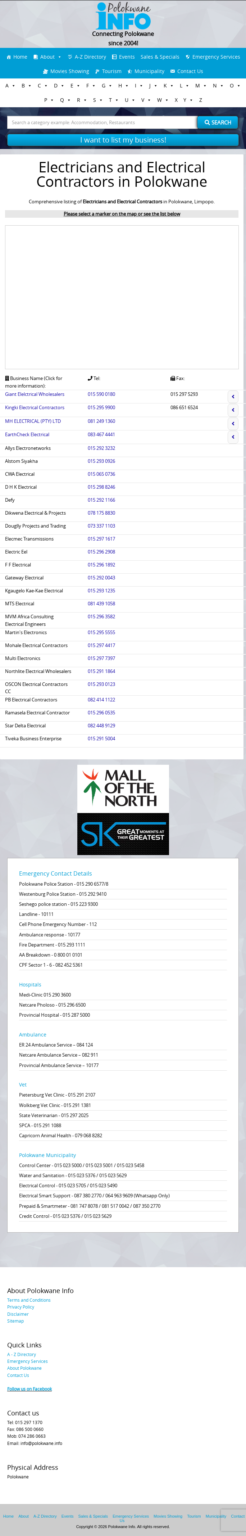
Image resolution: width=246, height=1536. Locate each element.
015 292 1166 (101, 500)
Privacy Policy (20, 1307)
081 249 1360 (101, 421)
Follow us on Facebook (29, 1389)
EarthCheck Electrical (27, 434)
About (47, 56)
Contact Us (190, 71)
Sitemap (15, 1321)
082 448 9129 (101, 725)
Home (20, 56)
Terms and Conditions (29, 1300)
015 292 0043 (101, 577)
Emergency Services (216, 56)
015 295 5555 (101, 632)
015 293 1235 (101, 590)
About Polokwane (24, 1368)
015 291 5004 (101, 738)
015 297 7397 (101, 658)
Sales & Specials (160, 56)
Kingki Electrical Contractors (34, 407)
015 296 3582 (101, 616)
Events (127, 56)
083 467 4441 (101, 434)
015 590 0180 (101, 394)
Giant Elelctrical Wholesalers (34, 394)
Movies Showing (69, 71)
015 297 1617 (101, 539)
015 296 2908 (101, 551)
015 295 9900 (101, 407)
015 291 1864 (101, 671)
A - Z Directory (21, 1354)
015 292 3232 (101, 448)
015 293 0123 (101, 684)
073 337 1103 (101, 526)
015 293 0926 (101, 461)
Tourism (112, 71)
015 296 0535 (101, 712)
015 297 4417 (101, 645)
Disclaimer (18, 1314)
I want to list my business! (123, 140)
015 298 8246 (101, 487)
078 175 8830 (101, 513)
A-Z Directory (90, 56)
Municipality (149, 71)
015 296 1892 (101, 564)
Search (218, 122)
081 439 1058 (101, 603)
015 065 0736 (101, 474)
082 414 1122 (101, 699)
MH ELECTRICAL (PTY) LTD (33, 421)
